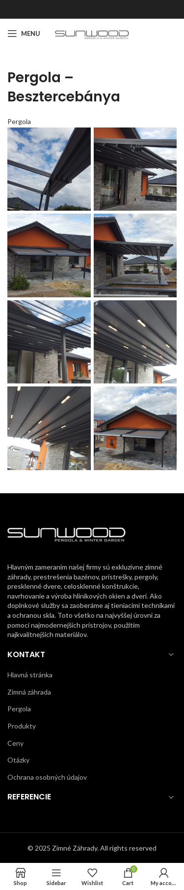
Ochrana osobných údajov (47, 777)
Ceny (15, 743)
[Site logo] (92, 33)
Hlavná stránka (30, 674)
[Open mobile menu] (23, 33)
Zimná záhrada (29, 692)
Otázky (18, 760)
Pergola (19, 121)
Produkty (21, 726)
